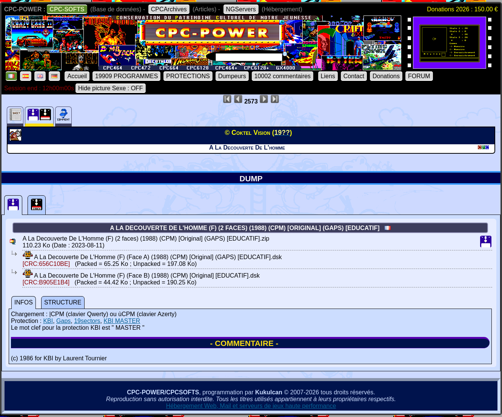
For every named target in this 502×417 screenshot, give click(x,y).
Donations (386, 76)
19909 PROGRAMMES (126, 76)
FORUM (419, 76)
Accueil (77, 76)
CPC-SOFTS (66, 9)
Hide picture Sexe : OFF (110, 88)
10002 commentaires (282, 76)
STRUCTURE (63, 302)
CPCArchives (169, 9)
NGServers (241, 9)
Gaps (63, 321)
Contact (353, 76)
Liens (328, 76)
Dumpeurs (232, 76)
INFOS (23, 302)
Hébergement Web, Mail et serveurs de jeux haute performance (251, 406)
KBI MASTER (121, 321)
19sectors (87, 321)
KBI (48, 321)
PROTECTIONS (188, 76)
